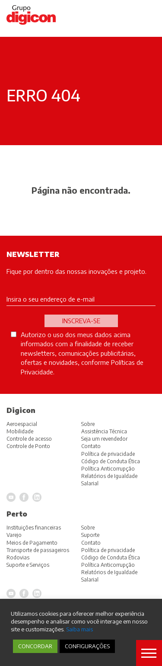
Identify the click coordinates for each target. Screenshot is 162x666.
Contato (91, 542)
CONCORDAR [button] (35, 646)
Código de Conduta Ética (110, 557)
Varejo (14, 535)
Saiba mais (79, 629)
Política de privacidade (108, 550)
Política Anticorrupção (108, 565)
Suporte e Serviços (27, 565)
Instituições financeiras (33, 527)
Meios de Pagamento (31, 542)
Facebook (24, 593)
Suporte (90, 535)
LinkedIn (36, 593)
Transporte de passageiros (37, 550)
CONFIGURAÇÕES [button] (87, 646)
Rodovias (17, 557)
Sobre (88, 527)
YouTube (11, 593)
